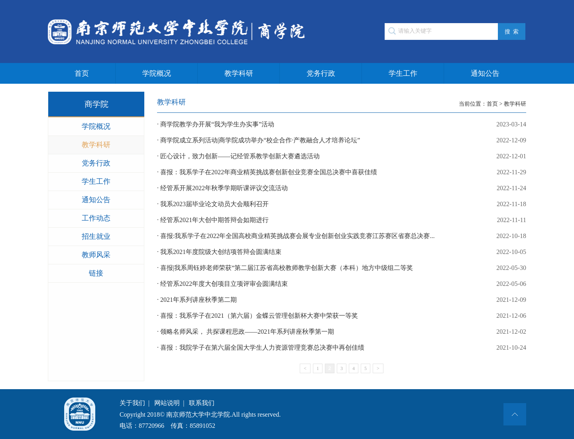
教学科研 (238, 73)
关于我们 (132, 403)
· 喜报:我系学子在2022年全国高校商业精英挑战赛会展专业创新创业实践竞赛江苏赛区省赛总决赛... (341, 236)
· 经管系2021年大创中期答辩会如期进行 (341, 220)
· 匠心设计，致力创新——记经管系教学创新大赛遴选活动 (341, 156)
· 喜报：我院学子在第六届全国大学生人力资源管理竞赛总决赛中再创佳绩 (341, 348)
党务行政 (321, 73)
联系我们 (201, 403)
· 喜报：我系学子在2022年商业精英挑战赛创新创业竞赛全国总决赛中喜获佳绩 (341, 172)
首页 (82, 73)
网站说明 (167, 403)
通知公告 (485, 73)
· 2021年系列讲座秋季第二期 (341, 300)
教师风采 (96, 255)
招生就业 (96, 236)
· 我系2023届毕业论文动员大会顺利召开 (341, 204)
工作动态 (96, 218)
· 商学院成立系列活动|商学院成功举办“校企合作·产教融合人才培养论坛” (341, 140)
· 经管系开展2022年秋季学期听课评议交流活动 (341, 188)
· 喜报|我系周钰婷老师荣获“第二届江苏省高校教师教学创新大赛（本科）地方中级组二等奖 (341, 268)
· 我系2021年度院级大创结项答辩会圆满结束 (341, 252)
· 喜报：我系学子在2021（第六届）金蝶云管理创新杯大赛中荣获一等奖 (341, 316)
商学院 (96, 104)
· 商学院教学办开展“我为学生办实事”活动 (341, 124)
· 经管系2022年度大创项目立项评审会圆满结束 (341, 284)
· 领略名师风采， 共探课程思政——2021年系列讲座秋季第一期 (341, 332)
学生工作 (403, 73)
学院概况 (156, 73)
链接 (96, 273)
